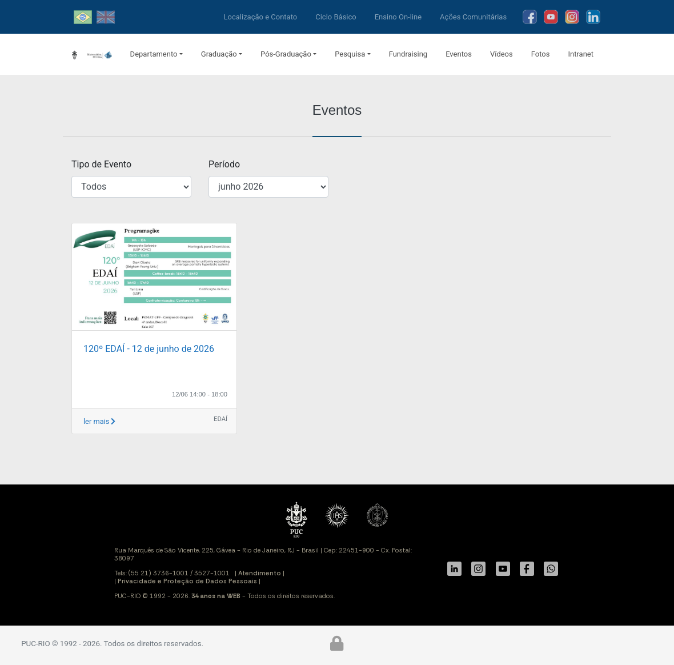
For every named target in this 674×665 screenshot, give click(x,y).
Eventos (459, 54)
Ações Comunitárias (473, 17)
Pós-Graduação (285, 54)
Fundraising (408, 54)
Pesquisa (350, 54)
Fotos (540, 54)
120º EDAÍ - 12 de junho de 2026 (148, 348)
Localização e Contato (261, 17)
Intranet (580, 54)
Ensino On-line (398, 17)
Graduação (219, 54)
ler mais (99, 421)
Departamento (154, 54)
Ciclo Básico (335, 17)
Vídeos (501, 54)
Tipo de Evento (101, 164)
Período (224, 164)
